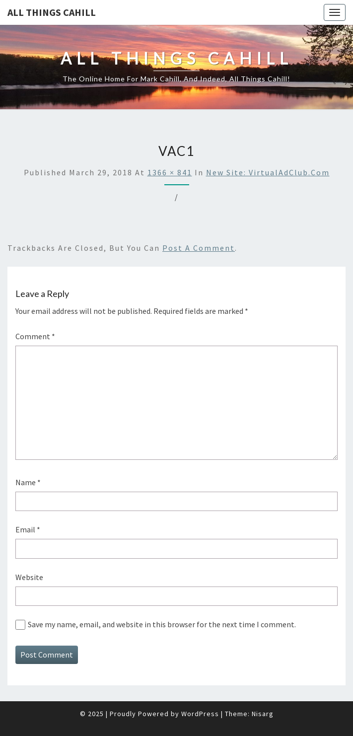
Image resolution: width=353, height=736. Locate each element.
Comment (35, 336)
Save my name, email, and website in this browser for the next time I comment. (162, 624)
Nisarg (263, 713)
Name (28, 482)
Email (27, 529)
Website (29, 577)
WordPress (200, 713)
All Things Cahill (51, 12)
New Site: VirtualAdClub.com (268, 172)
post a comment (198, 248)
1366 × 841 (169, 172)
